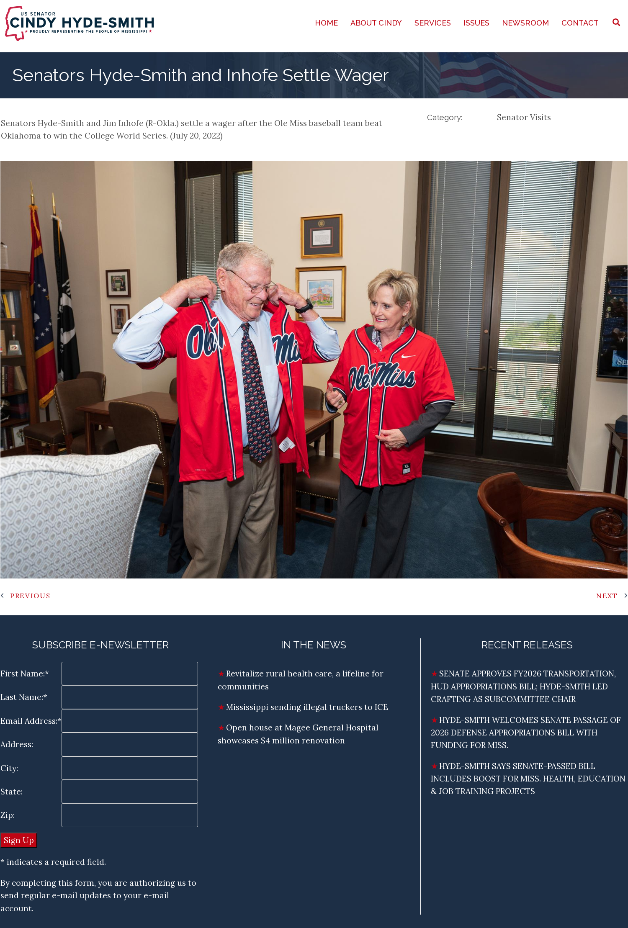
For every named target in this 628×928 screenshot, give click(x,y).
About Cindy (376, 22)
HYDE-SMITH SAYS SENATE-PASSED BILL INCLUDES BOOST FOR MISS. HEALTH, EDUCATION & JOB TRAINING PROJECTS (528, 779)
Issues (476, 22)
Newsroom (525, 22)
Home (326, 22)
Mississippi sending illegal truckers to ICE (307, 707)
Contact (580, 22)
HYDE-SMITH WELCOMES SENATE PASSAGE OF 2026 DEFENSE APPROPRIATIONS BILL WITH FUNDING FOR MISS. (526, 733)
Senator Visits (524, 117)
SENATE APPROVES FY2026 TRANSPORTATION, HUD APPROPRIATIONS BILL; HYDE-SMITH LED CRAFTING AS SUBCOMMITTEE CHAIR (523, 686)
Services (432, 22)
